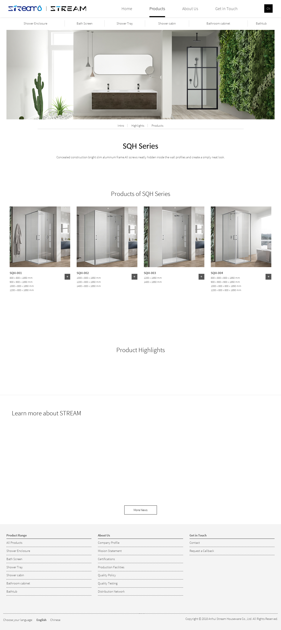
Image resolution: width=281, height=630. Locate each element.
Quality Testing (107, 583)
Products (157, 125)
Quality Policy (107, 575)
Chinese (55, 620)
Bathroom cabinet (218, 23)
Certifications (106, 559)
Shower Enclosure (35, 23)
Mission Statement (110, 551)
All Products (14, 543)
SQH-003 (150, 272)
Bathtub (261, 23)
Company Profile (108, 543)
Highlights (137, 125)
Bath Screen (85, 23)
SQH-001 (16, 272)
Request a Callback (202, 551)
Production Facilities (111, 567)
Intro (121, 125)
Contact (195, 543)
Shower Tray (125, 23)
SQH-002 (83, 272)
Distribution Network (111, 591)
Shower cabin (167, 23)
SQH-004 (217, 272)
